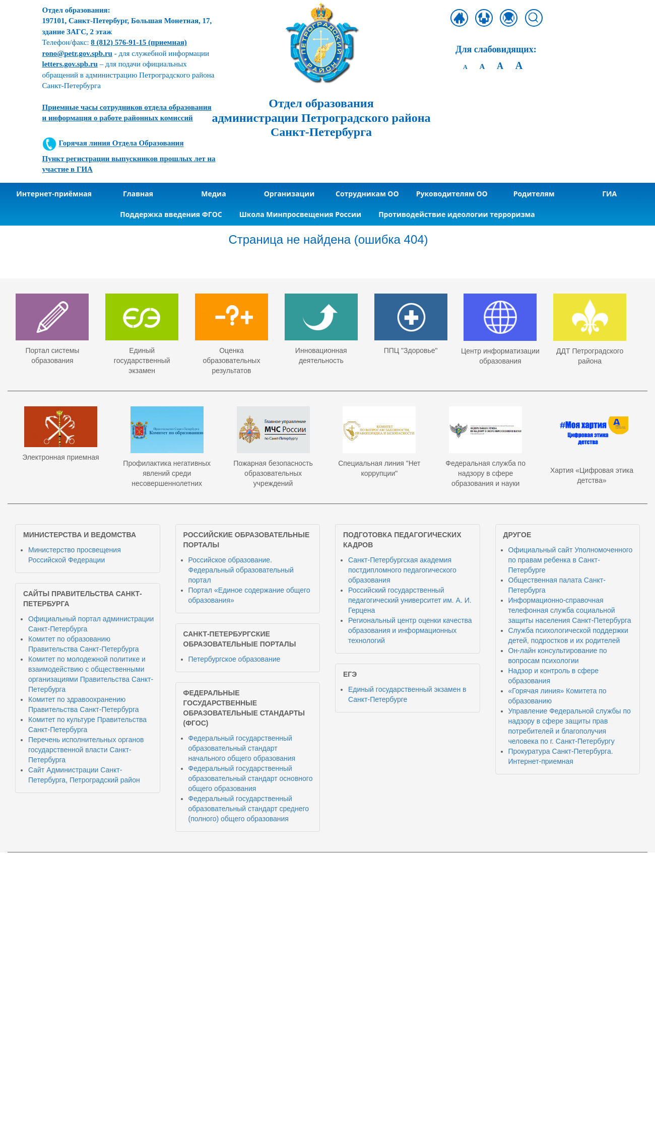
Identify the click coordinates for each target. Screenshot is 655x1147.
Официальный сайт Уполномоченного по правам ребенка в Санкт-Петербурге (570, 560)
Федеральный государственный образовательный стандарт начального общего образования (242, 748)
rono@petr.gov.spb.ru (77, 53)
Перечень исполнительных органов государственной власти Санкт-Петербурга (86, 750)
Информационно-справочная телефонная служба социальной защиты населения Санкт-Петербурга (569, 610)
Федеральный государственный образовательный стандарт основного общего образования (250, 778)
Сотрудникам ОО (367, 193)
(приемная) (139, 42)
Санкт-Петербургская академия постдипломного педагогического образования (402, 570)
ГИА (609, 193)
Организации (289, 193)
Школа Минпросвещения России (300, 214)
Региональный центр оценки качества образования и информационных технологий (410, 630)
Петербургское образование (234, 659)
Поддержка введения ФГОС (171, 214)
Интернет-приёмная (54, 193)
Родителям (534, 193)
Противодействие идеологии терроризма (456, 214)
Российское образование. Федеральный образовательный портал (241, 570)
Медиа (213, 193)
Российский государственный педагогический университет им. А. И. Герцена (410, 600)
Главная (138, 193)
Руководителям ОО (452, 193)
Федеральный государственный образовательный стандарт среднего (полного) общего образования (248, 809)
